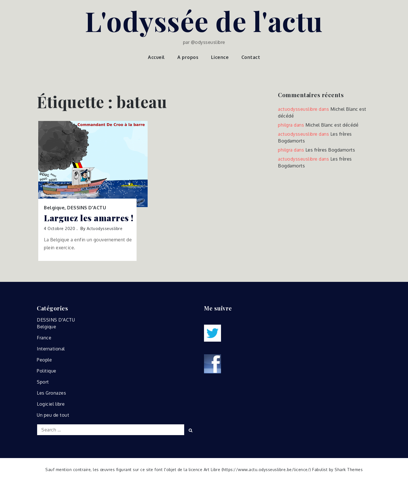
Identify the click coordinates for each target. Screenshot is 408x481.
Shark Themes (349, 469)
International (51, 349)
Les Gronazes (51, 393)
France (44, 337)
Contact (250, 57)
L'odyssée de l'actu (204, 21)
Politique (46, 371)
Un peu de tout (53, 415)
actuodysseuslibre (105, 228)
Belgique (54, 207)
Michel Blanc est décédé (332, 125)
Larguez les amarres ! (88, 218)
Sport (43, 382)
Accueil (156, 57)
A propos (187, 57)
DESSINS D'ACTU (86, 207)
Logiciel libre (51, 404)
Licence (220, 57)
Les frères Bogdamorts (330, 150)
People (44, 360)
